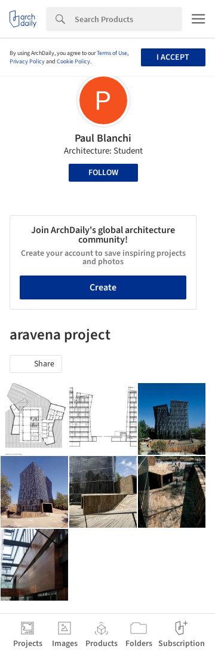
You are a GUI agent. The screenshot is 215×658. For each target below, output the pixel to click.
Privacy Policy (27, 61)
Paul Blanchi (103, 138)
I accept (172, 57)
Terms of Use (112, 53)
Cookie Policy (73, 61)
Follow (103, 173)
